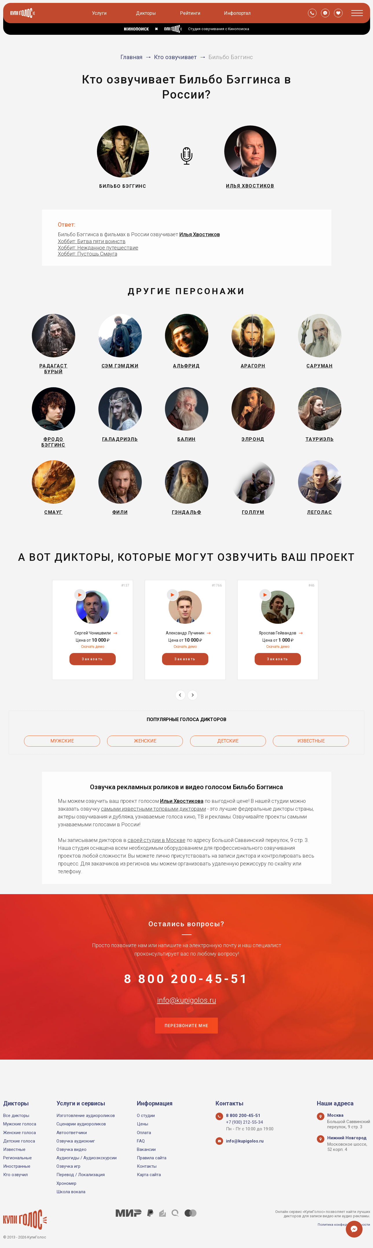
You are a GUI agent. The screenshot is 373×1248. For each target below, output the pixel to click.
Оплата (144, 1132)
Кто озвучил (15, 1175)
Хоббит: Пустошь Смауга (87, 254)
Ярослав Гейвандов (277, 648)
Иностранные (16, 1166)
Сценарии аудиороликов (81, 1124)
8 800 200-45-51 (186, 993)
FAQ (141, 1141)
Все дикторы (16, 1115)
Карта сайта (149, 1175)
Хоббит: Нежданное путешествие (98, 248)
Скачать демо (92, 662)
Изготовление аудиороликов (85, 1115)
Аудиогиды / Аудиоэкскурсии (86, 1157)
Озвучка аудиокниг (75, 1141)
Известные (311, 755)
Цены (142, 1124)
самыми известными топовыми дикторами (153, 821)
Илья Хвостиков (199, 234)
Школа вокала (70, 1191)
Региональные (17, 1157)
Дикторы (147, 13)
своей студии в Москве (156, 852)
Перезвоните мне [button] (187, 1051)
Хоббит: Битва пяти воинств (92, 241)
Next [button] (192, 710)
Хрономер (66, 1183)
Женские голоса (19, 1132)
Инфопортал (238, 13)
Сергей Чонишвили (92, 648)
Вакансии (146, 1149)
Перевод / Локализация (80, 1175)
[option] (92, 645)
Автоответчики (71, 1132)
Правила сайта (151, 1157)
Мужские (62, 755)
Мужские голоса (19, 1124)
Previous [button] (180, 710)
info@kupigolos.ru (186, 1022)
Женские (145, 755)
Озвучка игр (68, 1166)
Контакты (147, 1166)
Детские (227, 755)
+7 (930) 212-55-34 (244, 1122)
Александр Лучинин (185, 648)
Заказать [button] (92, 674)
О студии (146, 1115)
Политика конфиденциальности (341, 1224)
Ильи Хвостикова (181, 813)
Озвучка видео (71, 1149)
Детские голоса (19, 1141)
